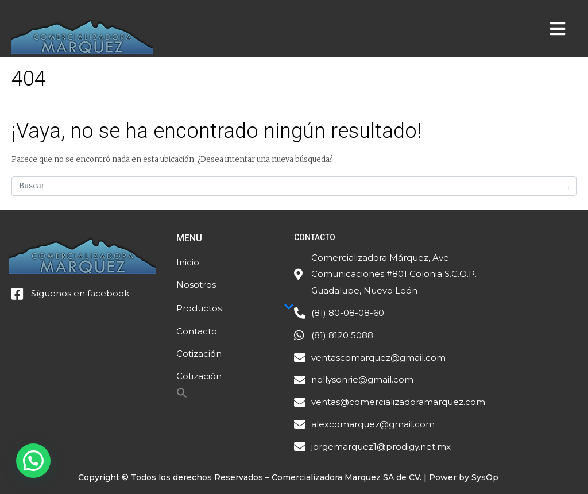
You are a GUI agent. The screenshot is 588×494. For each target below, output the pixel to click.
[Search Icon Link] (182, 396)
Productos (235, 308)
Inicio (187, 262)
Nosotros (196, 284)
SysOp (484, 477)
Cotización (199, 353)
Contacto (196, 331)
